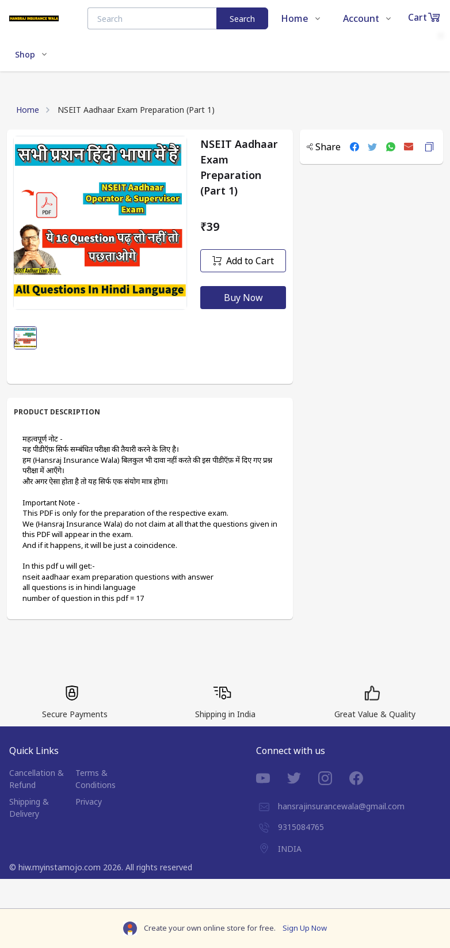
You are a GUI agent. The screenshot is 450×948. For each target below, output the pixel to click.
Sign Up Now (305, 928)
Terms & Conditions (95, 778)
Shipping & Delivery (29, 807)
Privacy (88, 801)
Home (27, 109)
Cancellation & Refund (36, 778)
